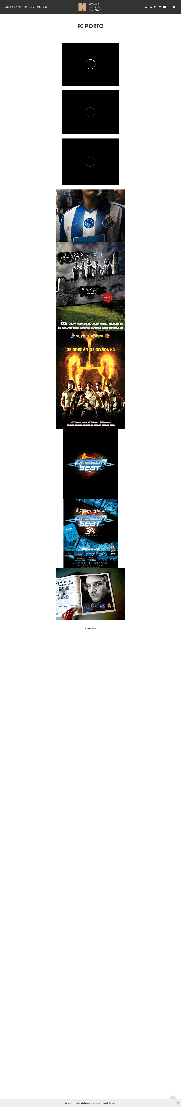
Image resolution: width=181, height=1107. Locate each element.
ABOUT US (10, 7)
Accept (105, 1103)
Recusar (112, 1103)
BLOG (45, 7)
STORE (38, 7)
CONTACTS (29, 7)
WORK (19, 7)
